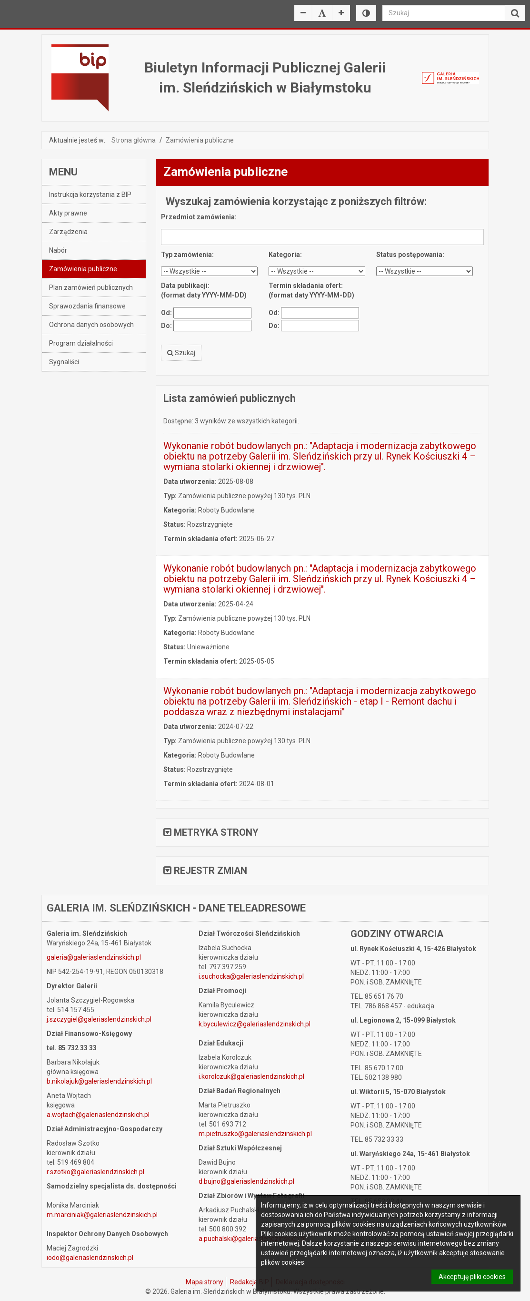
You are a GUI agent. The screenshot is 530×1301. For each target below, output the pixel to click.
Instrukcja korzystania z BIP (90, 194)
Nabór (58, 250)
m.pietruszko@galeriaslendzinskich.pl (255, 1133)
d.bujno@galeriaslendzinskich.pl (246, 1181)
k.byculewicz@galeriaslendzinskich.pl (254, 1024)
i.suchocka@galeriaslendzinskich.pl (251, 976)
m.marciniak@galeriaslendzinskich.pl (102, 1215)
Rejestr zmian (205, 870)
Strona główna (133, 140)
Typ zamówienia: (187, 254)
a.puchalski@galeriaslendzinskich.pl (252, 1238)
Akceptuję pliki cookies (472, 1277)
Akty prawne (68, 213)
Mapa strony (204, 1282)
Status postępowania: (410, 254)
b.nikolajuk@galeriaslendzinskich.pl (99, 1081)
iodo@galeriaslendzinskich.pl (90, 1257)
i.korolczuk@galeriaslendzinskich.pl (251, 1076)
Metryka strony (211, 832)
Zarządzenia (68, 232)
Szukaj (181, 353)
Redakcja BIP (249, 1282)
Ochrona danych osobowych (91, 324)
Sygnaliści (64, 362)
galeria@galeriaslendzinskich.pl (94, 957)
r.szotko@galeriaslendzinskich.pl (95, 1172)
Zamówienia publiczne (200, 140)
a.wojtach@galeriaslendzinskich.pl (98, 1114)
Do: (166, 325)
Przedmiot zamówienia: (199, 217)
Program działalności (81, 343)
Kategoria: (285, 254)
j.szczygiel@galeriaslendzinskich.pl (99, 1019)
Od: (166, 313)
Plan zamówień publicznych (91, 287)
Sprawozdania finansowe (87, 306)
